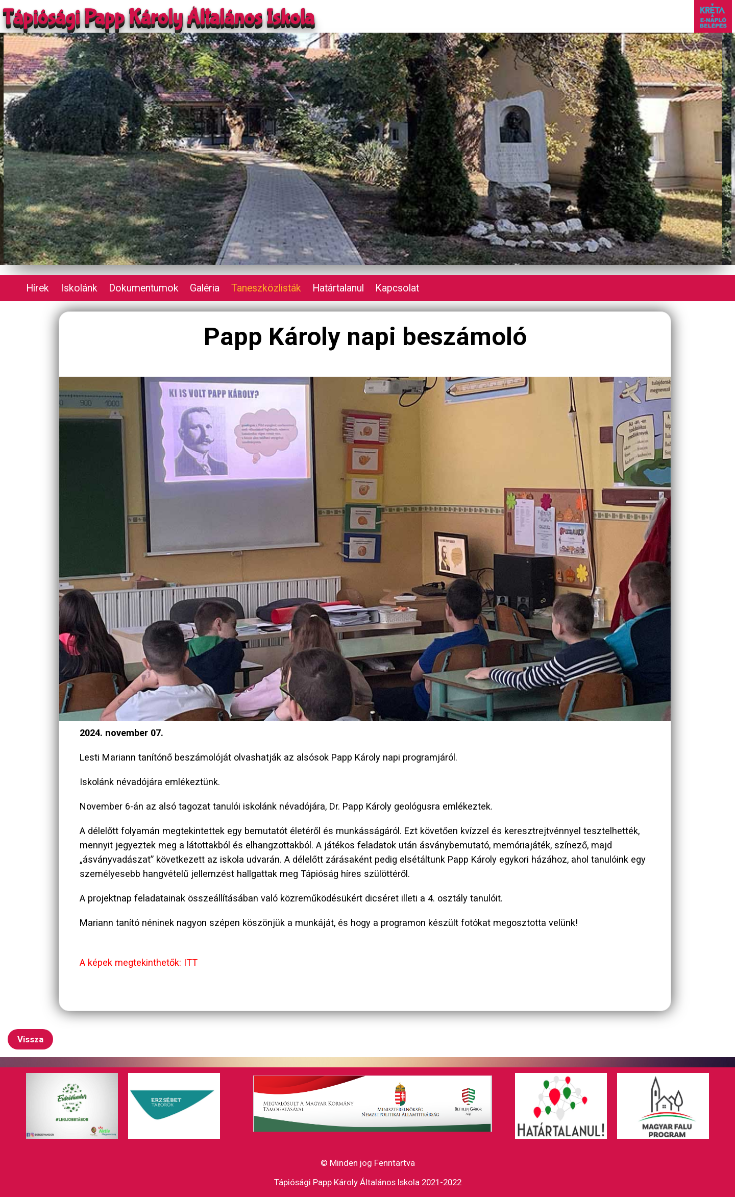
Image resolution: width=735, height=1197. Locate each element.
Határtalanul (338, 288)
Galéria (204, 288)
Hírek (37, 288)
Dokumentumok (144, 288)
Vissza (30, 1039)
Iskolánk (79, 288)
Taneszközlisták (266, 288)
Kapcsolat (397, 288)
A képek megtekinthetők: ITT (139, 962)
